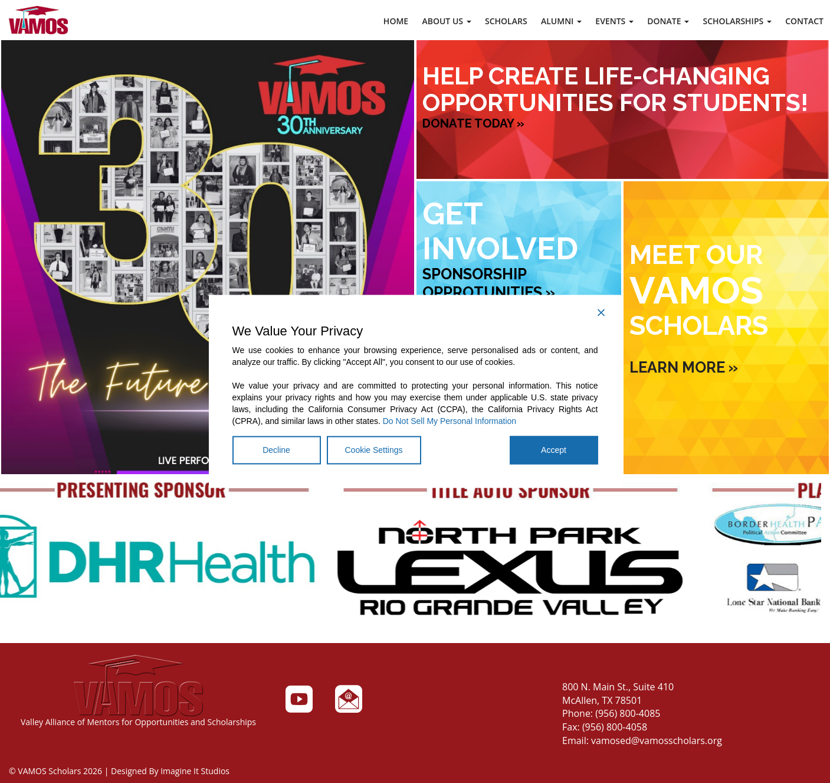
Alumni (561, 21)
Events (614, 21)
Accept (553, 450)
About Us (446, 21)
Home (395, 21)
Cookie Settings (374, 450)
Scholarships (737, 21)
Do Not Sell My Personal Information (449, 421)
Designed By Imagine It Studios (170, 771)
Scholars (506, 21)
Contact (804, 21)
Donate (668, 21)
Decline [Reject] (276, 450)
